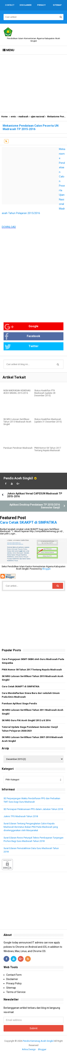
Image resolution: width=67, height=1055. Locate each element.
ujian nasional (37, 116)
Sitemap (11, 987)
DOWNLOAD (9, 227)
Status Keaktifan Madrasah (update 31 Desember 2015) (48, 420)
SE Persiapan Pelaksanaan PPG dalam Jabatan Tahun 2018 (33, 809)
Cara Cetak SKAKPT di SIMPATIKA (28, 522)
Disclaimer (12, 979)
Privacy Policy (14, 983)
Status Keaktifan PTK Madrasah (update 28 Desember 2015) (44, 393)
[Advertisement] (33, 83)
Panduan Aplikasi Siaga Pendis (19, 703)
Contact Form (14, 974)
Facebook (22, 336)
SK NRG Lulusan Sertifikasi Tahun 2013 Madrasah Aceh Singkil (17, 422)
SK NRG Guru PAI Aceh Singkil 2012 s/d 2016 (26, 720)
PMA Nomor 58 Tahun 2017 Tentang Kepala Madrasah (47, 449)
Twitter (21, 346)
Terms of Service (16, 992)
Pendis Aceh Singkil (18, 478)
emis (13, 116)
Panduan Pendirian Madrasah (18, 448)
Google (21, 326)
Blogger (46, 568)
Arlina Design (29, 1049)
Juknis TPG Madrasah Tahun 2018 (21, 816)
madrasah (23, 116)
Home (4, 116)
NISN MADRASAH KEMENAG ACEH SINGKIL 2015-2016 (17, 391)
